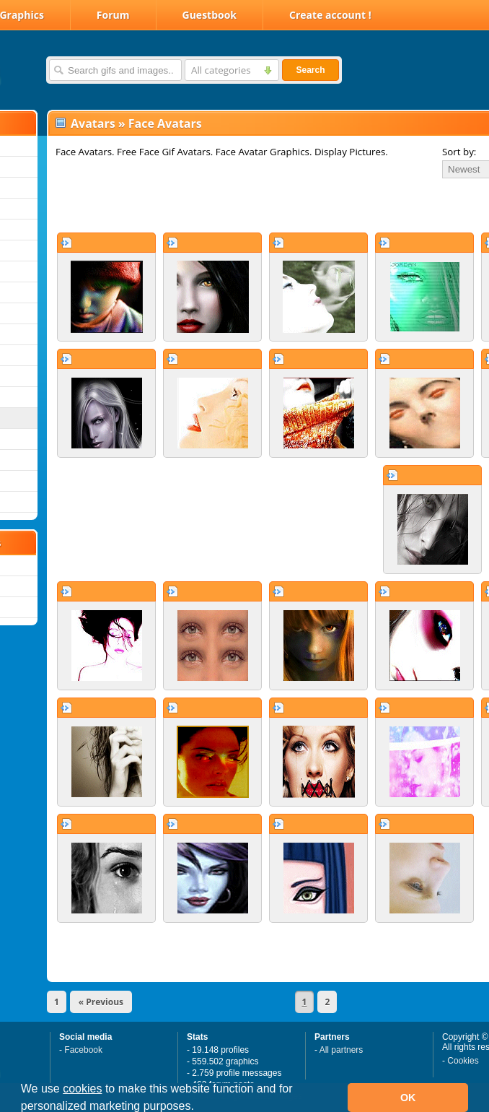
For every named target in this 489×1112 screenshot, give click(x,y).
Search (310, 70)
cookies (82, 1088)
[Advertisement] (217, 205)
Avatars (93, 123)
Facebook (83, 1050)
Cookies (462, 1061)
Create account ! (330, 15)
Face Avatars (165, 123)
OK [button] (408, 1097)
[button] (199, 1108)
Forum (113, 15)
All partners (342, 1050)
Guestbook (209, 15)
